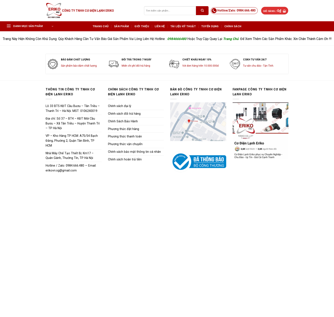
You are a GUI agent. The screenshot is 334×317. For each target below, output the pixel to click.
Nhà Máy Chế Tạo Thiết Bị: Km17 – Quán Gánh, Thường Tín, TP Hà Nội (70, 155)
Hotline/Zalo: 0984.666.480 (236, 10)
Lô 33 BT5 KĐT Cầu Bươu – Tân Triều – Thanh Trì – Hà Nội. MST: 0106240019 (73, 108)
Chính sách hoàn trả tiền (125, 159)
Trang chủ (100, 26)
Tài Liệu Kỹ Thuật (183, 26)
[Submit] (202, 10)
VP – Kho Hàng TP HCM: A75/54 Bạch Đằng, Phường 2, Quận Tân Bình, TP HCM (72, 140)
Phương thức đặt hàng (123, 129)
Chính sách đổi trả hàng (124, 113)
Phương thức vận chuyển (125, 144)
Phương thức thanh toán (125, 136)
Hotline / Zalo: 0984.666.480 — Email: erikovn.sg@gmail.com (71, 168)
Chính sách (233, 26)
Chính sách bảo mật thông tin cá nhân (134, 151)
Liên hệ (160, 26)
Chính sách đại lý (119, 106)
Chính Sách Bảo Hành (123, 121)
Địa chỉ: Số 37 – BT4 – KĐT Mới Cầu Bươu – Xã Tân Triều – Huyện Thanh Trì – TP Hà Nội (73, 123)
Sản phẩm (121, 26)
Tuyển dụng (210, 26)
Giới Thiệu (141, 26)
